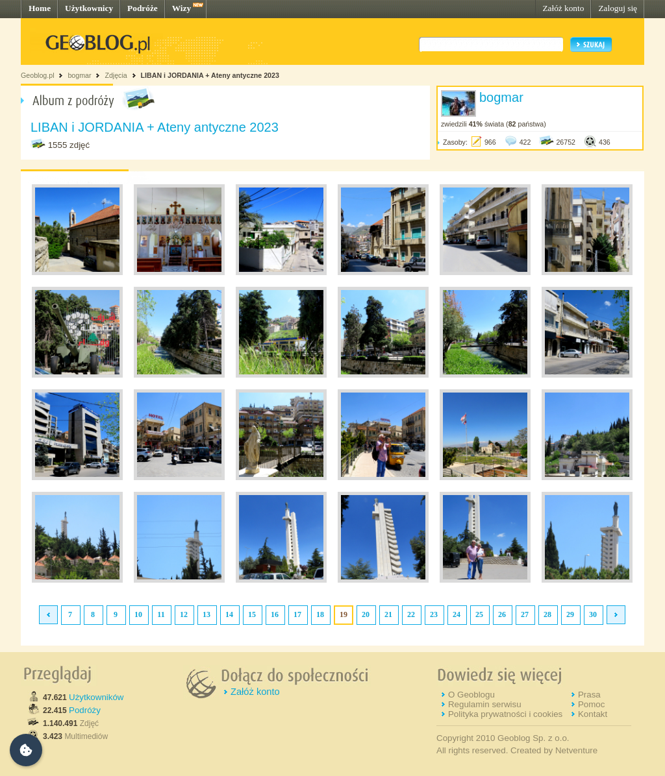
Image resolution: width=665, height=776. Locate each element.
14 (229, 614)
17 (297, 614)
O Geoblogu (471, 694)
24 (456, 614)
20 (366, 614)
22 (411, 614)
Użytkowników (96, 697)
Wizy (181, 8)
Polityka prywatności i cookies (505, 714)
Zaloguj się (617, 8)
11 (160, 614)
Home (40, 8)
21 (388, 614)
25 (479, 614)
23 (434, 614)
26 (502, 614)
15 (252, 614)
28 (547, 614)
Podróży (85, 710)
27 (525, 614)
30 (593, 614)
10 (138, 614)
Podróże (142, 8)
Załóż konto (563, 8)
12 (184, 614)
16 (275, 614)
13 (206, 614)
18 (320, 614)
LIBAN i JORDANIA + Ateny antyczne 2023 (210, 75)
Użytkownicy (89, 8)
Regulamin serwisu (484, 704)
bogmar (79, 75)
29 (570, 614)
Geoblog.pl (38, 75)
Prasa (589, 694)
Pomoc (591, 704)
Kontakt (592, 714)
